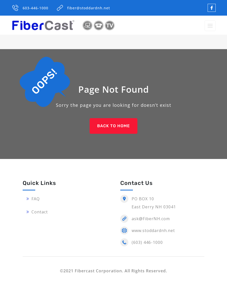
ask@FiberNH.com (151, 218)
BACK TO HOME (113, 125)
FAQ (35, 199)
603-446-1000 (35, 8)
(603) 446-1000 (147, 242)
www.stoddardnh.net (153, 230)
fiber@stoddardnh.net (88, 8)
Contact (39, 212)
